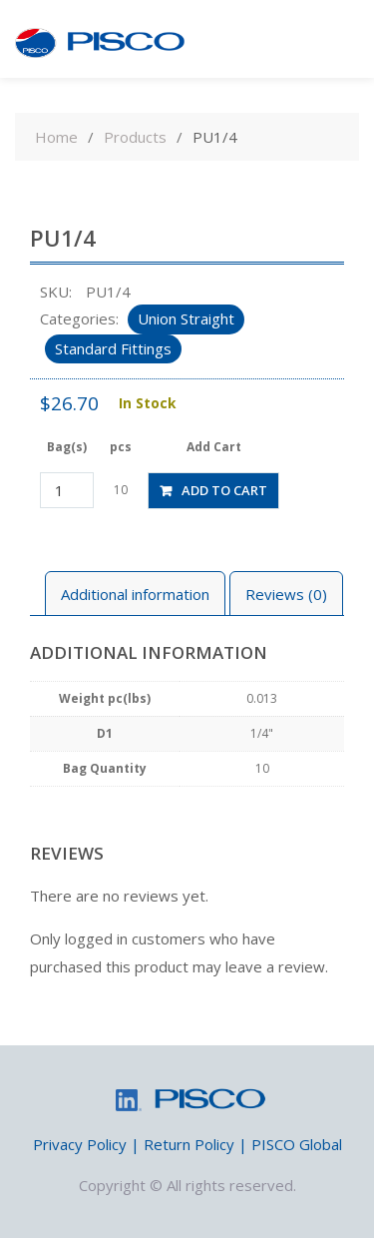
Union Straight (186, 318)
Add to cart (224, 490)
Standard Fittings (113, 348)
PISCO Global (296, 1144)
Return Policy (189, 1144)
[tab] (135, 593)
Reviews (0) (286, 594)
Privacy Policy (80, 1144)
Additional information (135, 594)
